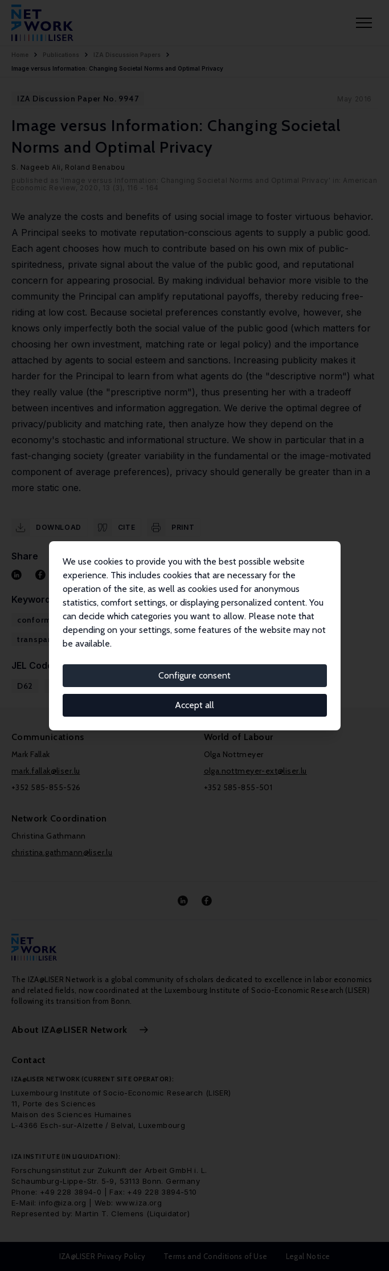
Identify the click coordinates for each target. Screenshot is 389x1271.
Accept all (194, 705)
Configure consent (194, 675)
